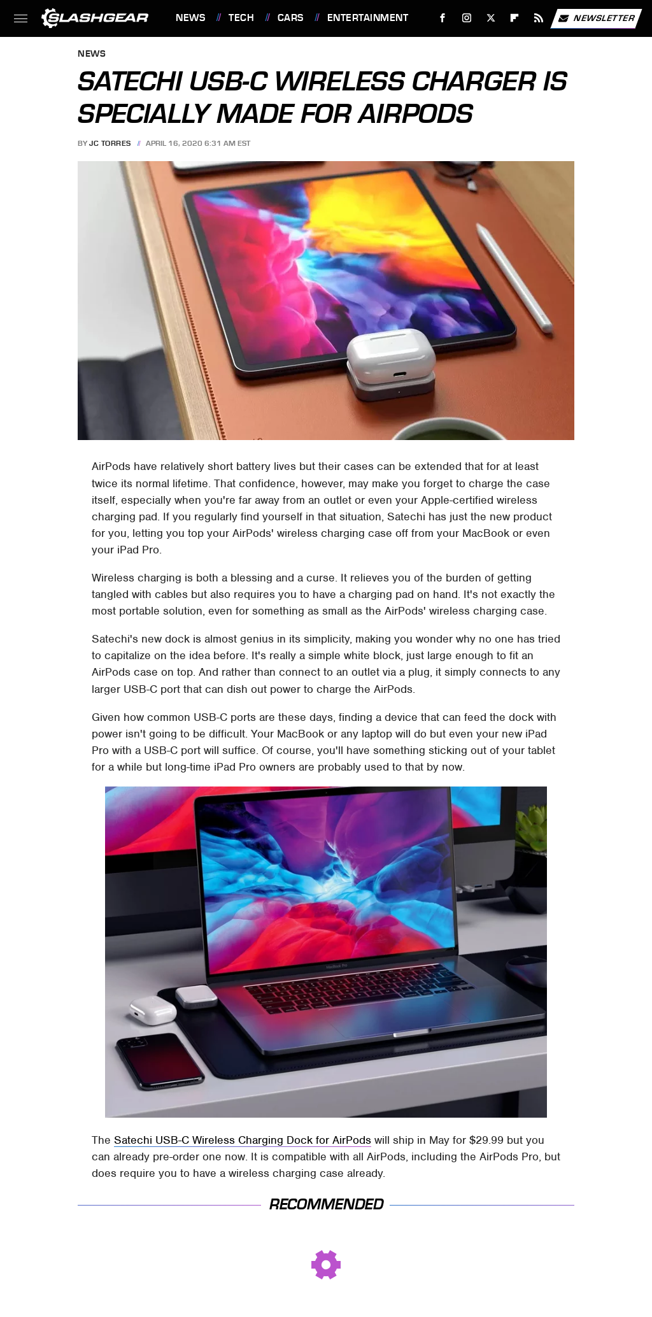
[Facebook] (443, 18)
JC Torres (110, 143)
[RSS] (539, 18)
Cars (291, 18)
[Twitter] (490, 18)
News (190, 18)
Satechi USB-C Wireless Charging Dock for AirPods (242, 1140)
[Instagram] (467, 18)
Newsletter (596, 18)
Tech (241, 18)
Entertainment (368, 18)
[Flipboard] (515, 18)
